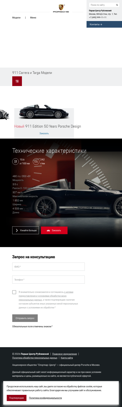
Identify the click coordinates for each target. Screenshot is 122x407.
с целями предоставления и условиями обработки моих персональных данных (46, 296)
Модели (16, 18)
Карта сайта (67, 358)
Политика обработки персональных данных (34, 358)
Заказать (44, 133)
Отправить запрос (25, 318)
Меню (33, 18)
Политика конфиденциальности (45, 398)
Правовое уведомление (64, 354)
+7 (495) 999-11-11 (97, 17)
